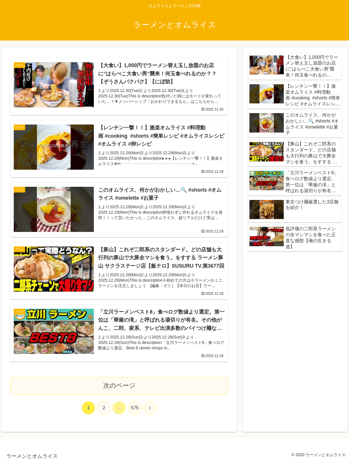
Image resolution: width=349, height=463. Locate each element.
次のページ (119, 385)
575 (135, 407)
